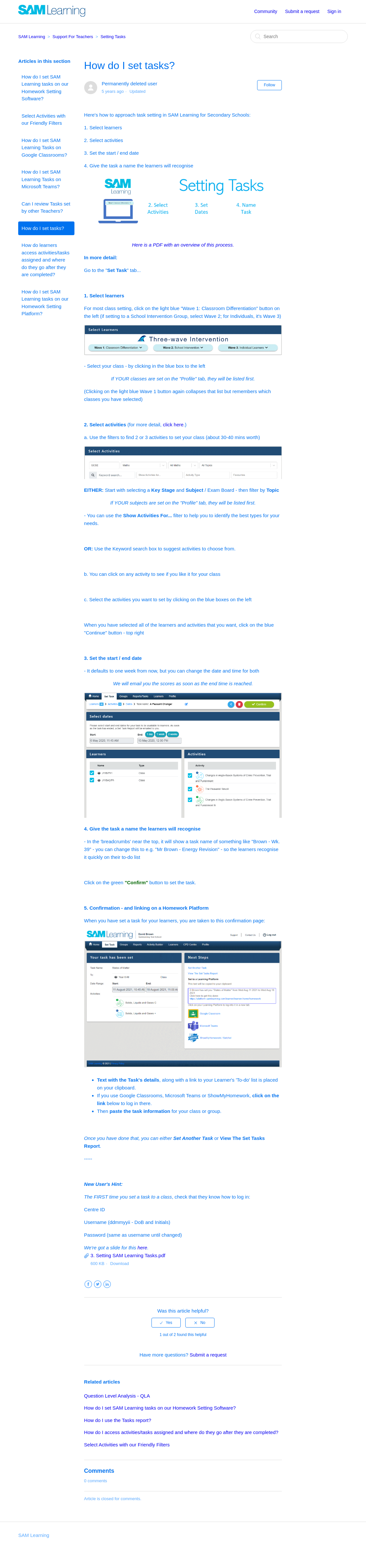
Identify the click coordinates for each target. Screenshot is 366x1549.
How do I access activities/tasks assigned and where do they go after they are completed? (181, 1432)
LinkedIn (107, 1284)
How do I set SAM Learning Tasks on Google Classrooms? (44, 147)
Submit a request (302, 11)
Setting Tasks (112, 36)
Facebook (88, 1284)
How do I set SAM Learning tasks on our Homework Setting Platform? (44, 303)
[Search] (299, 36)
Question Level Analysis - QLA (117, 1396)
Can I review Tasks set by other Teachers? (45, 207)
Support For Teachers (73, 36)
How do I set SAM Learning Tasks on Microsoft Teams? (41, 179)
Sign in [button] (334, 11)
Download (119, 1263)
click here (173, 424)
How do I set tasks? (42, 228)
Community (265, 11)
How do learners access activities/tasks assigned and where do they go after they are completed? (45, 259)
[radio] (166, 1323)
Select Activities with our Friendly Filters (43, 119)
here (142, 1247)
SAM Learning (31, 36)
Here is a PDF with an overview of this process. (183, 245)
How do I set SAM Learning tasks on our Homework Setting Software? (44, 88)
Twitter (98, 1284)
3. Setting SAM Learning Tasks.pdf (128, 1255)
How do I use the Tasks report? (117, 1420)
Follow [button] (269, 85)
